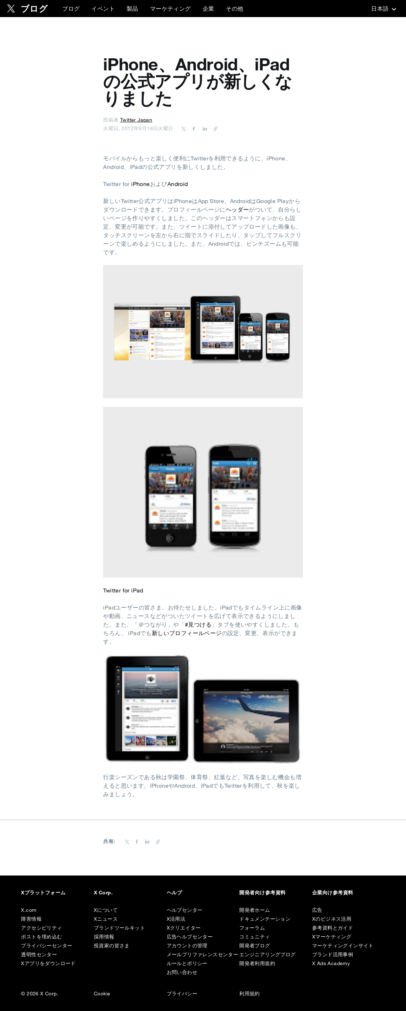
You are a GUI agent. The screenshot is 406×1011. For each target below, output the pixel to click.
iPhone (140, 183)
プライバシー (182, 993)
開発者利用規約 (257, 963)
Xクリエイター (184, 928)
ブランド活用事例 (332, 954)
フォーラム (252, 928)
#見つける (198, 624)
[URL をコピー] (213, 128)
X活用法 (176, 919)
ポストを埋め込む (41, 936)
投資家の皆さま (112, 945)
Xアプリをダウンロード (48, 963)
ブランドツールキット (119, 928)
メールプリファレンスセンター (203, 954)
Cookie (102, 993)
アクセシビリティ (41, 928)
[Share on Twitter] (183, 128)
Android (177, 183)
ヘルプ (174, 892)
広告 (317, 910)
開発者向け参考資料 (262, 892)
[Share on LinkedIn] (203, 128)
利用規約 (249, 993)
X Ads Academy (331, 963)
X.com (28, 910)
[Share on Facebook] (192, 128)
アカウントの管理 (187, 945)
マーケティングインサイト (343, 945)
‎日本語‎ (383, 8)
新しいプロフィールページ (187, 633)
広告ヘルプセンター (190, 936)
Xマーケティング (331, 936)
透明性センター (39, 954)
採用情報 (104, 936)
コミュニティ (254, 936)
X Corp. (103, 892)
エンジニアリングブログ (267, 954)
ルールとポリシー (187, 963)
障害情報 (31, 919)
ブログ (71, 8)
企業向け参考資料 (332, 892)
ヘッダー (237, 209)
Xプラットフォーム (43, 892)
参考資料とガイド (332, 928)
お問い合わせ (182, 972)
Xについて (106, 910)
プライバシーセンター (46, 945)
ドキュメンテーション (264, 919)
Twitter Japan (136, 120)
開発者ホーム (254, 910)
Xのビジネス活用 (331, 919)
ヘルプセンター (185, 910)
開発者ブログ (254, 945)
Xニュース (106, 919)
